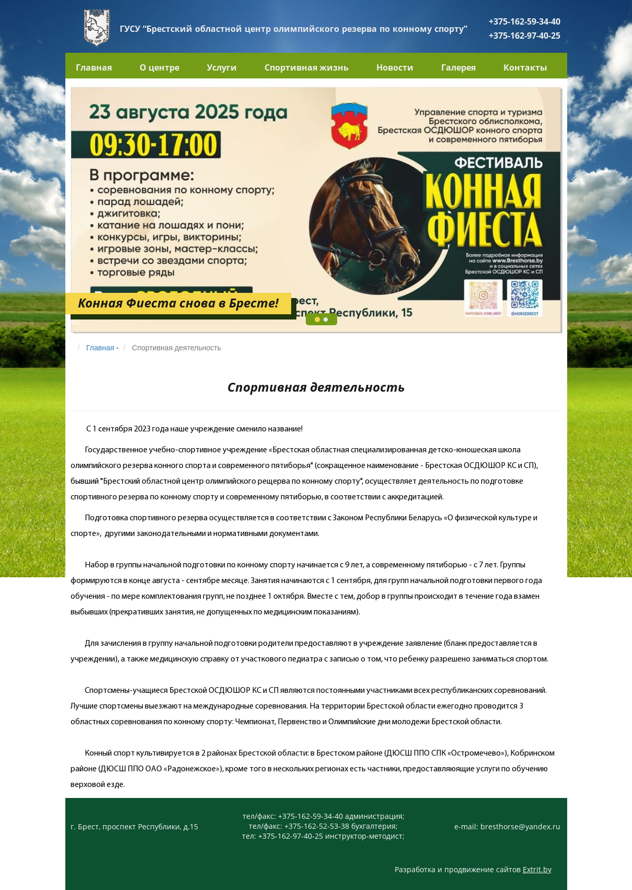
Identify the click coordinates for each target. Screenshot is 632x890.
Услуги (222, 67)
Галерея (458, 67)
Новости (394, 67)
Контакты (525, 67)
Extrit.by (537, 869)
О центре (159, 67)
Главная (94, 67)
